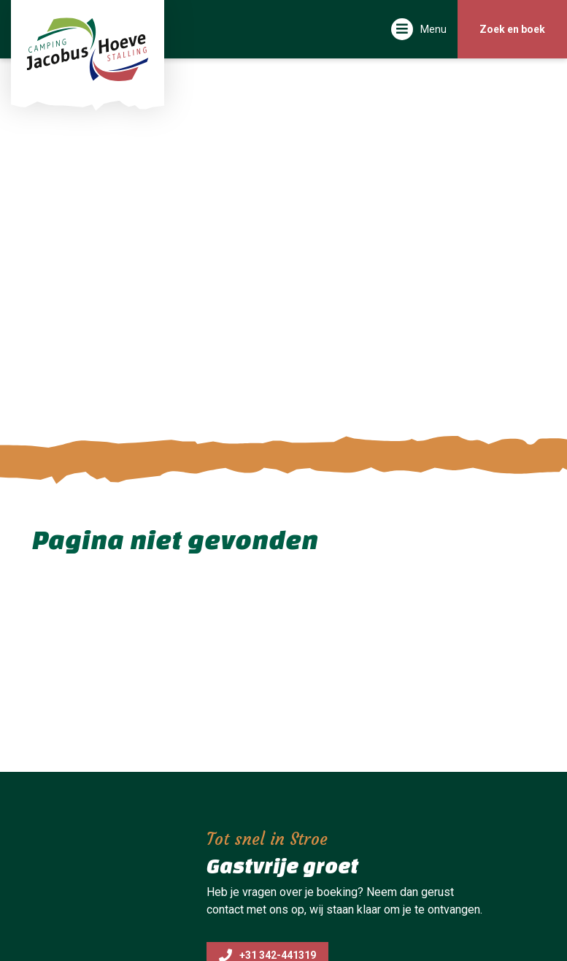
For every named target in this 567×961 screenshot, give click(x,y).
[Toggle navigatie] (419, 29)
